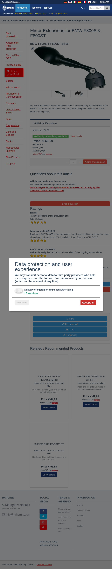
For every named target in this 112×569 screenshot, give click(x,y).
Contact (48, 8)
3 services (31, 293)
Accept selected (21, 303)
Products (23, 8)
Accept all (88, 302)
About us (36, 8)
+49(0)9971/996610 (12, 2)
